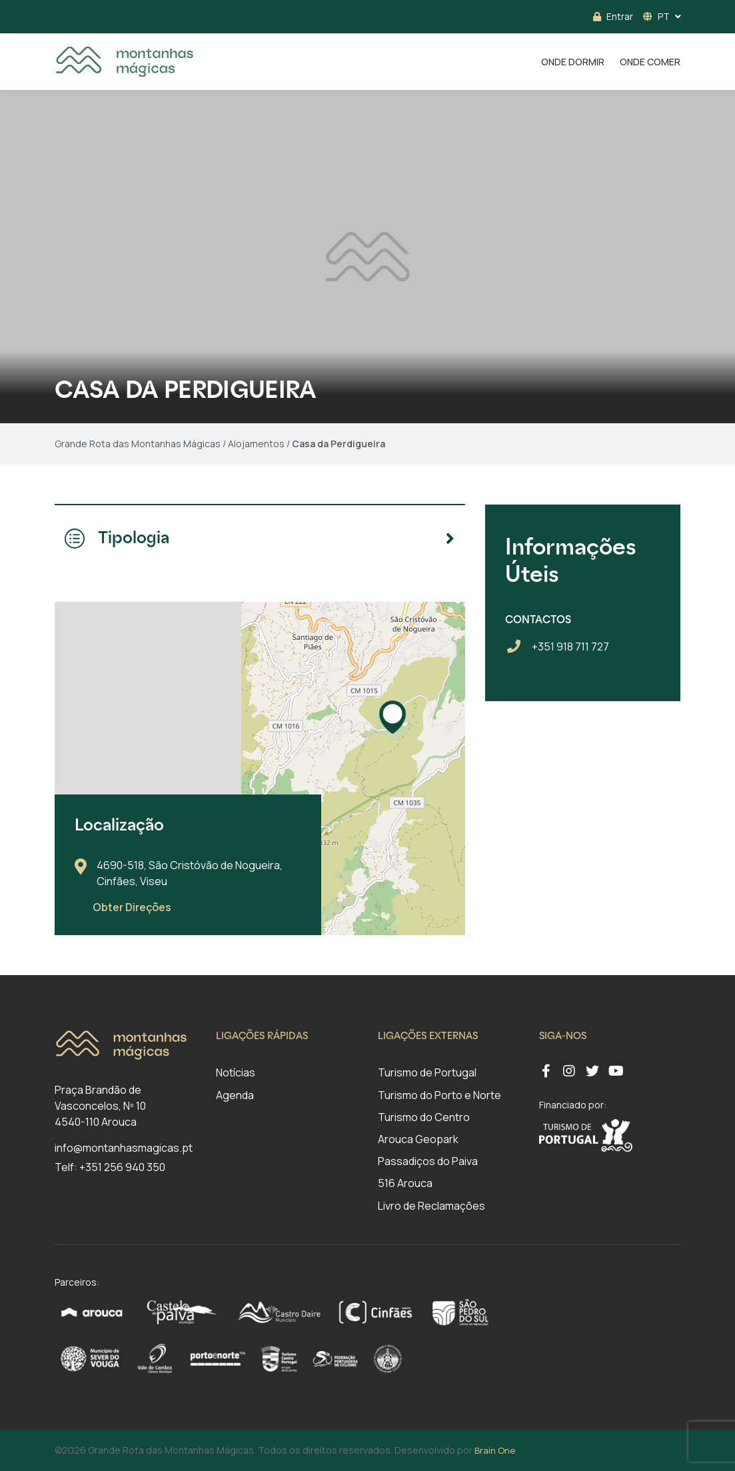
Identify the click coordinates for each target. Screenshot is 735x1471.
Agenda (235, 1095)
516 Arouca (405, 1183)
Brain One (494, 1450)
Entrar (613, 16)
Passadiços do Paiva (428, 1161)
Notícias (235, 1072)
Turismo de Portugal (427, 1072)
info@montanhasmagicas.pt (124, 1147)
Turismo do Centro (424, 1117)
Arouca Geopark (418, 1139)
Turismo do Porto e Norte (439, 1095)
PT (656, 16)
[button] (392, 717)
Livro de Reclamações (431, 1205)
